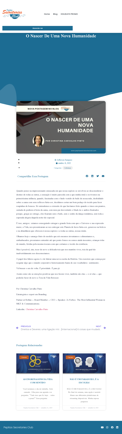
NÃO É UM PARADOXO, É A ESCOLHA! (84, 381)
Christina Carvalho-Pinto (37, 309)
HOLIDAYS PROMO (69, 14)
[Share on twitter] (97, 176)
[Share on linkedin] (92, 176)
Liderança (67, 168)
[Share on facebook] (87, 176)
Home (47, 14)
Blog (55, 14)
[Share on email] (103, 176)
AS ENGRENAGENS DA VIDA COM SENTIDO (38, 381)
